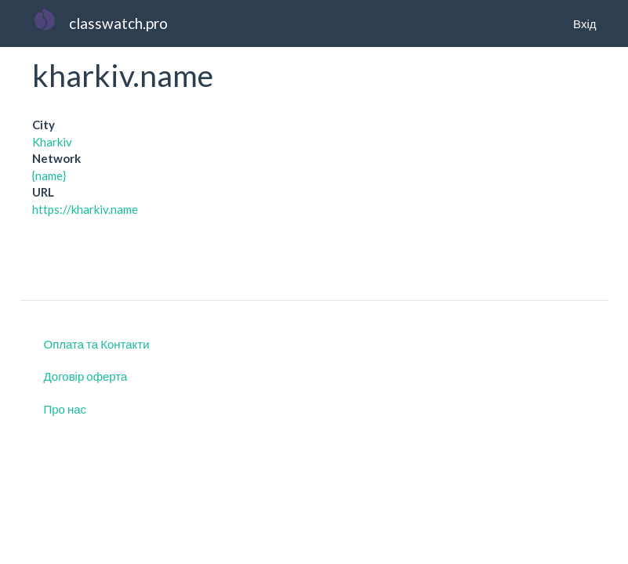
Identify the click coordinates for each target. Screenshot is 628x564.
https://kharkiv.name (85, 209)
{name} (49, 175)
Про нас (65, 409)
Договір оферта (86, 376)
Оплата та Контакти (97, 344)
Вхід (584, 23)
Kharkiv (52, 142)
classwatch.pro (118, 23)
